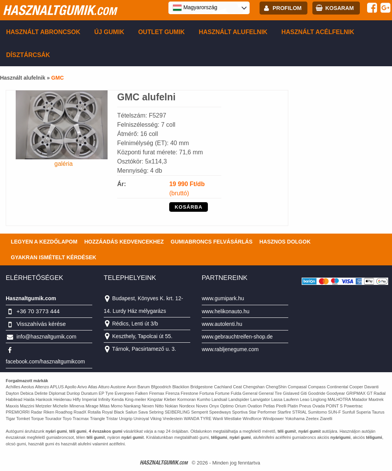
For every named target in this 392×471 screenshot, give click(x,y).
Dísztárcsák (28, 55)
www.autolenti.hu (222, 324)
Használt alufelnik (233, 32)
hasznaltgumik (59, 10)
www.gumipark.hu (223, 298)
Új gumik (109, 32)
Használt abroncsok (43, 32)
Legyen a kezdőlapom (44, 242)
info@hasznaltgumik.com (46, 337)
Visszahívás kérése (41, 324)
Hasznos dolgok (284, 242)
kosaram (339, 8)
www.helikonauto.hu (226, 311)
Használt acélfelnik (317, 32)
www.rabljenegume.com (230, 349)
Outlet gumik (161, 32)
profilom (287, 8)
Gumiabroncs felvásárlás (212, 242)
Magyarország (195, 7)
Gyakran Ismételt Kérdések (53, 257)
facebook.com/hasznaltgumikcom (45, 361)
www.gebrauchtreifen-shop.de (237, 337)
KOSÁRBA (189, 207)
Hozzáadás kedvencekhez (124, 242)
